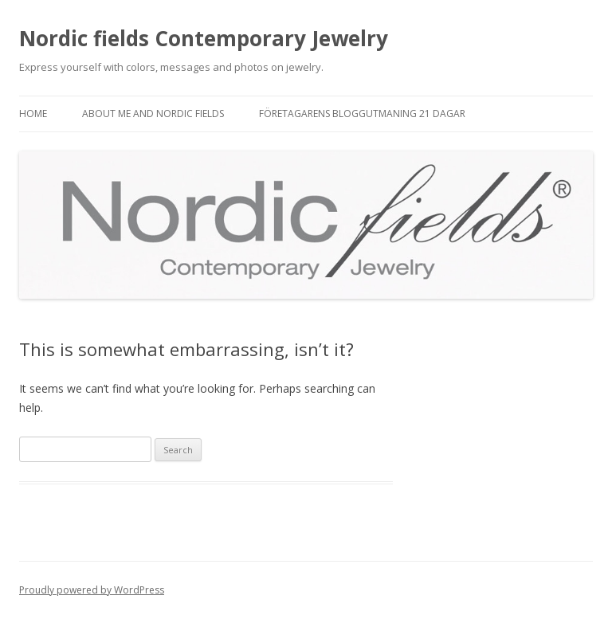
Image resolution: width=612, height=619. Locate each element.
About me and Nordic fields (153, 113)
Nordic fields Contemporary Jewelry (203, 38)
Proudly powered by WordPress (91, 590)
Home (33, 113)
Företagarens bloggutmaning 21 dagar (362, 113)
